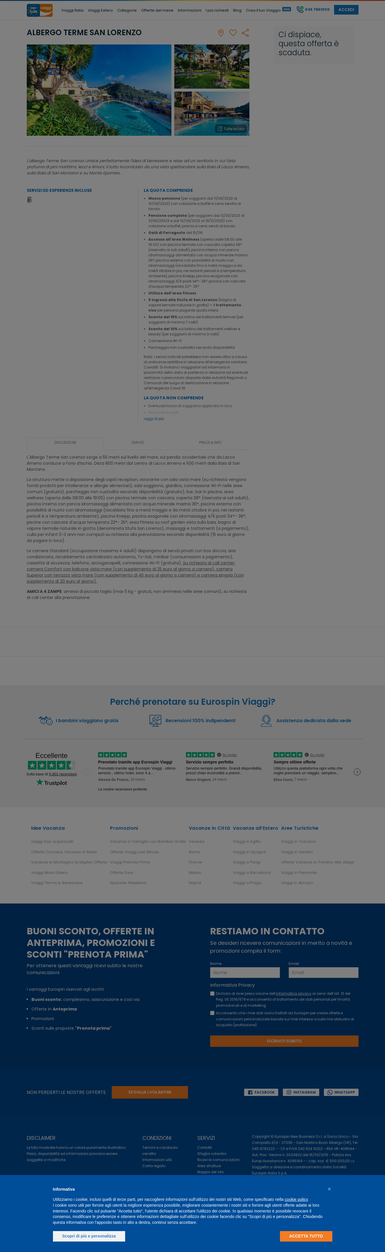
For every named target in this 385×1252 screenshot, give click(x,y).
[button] (329, 1189)
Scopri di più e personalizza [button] (89, 1236)
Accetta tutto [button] (306, 1236)
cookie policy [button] (296, 1199)
